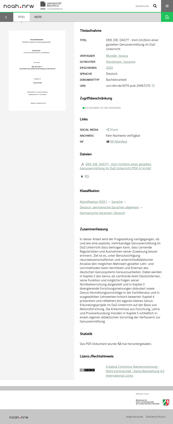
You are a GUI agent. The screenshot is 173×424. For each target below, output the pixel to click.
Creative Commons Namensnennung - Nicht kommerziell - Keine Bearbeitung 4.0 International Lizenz (135, 371)
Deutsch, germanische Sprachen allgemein (109, 207)
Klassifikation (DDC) (93, 202)
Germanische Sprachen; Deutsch (102, 213)
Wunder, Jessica (117, 56)
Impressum (134, 416)
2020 (109, 68)
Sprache (117, 202)
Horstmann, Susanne (120, 62)
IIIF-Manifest (118, 141)
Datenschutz (156, 416)
